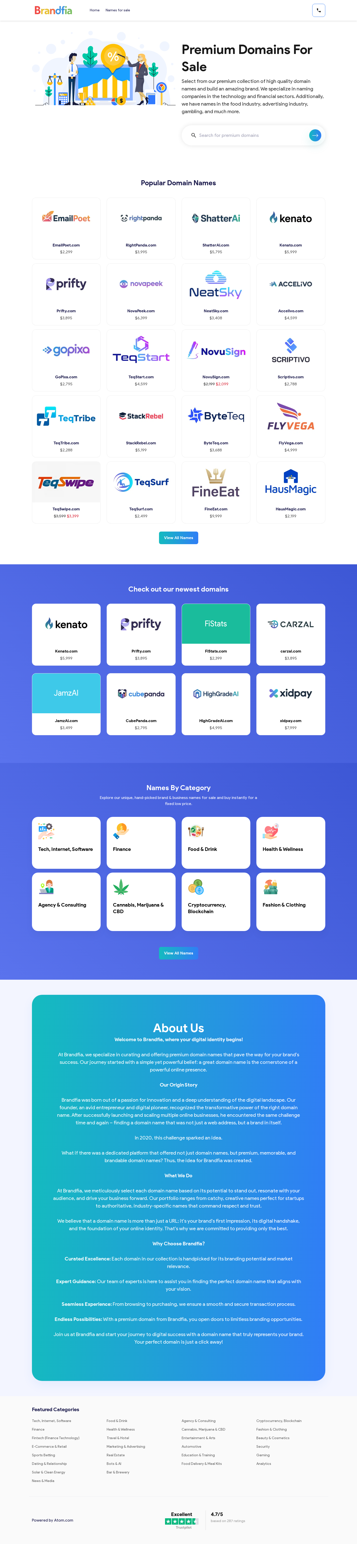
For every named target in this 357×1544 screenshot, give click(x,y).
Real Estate (116, 1455)
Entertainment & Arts (198, 1438)
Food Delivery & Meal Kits (202, 1464)
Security (263, 1446)
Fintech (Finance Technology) (56, 1438)
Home (95, 10)
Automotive (191, 1446)
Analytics (263, 1464)
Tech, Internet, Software (51, 1421)
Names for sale (118, 10)
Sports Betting (43, 1455)
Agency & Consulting (199, 1421)
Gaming (263, 1455)
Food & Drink (117, 1421)
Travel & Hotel (118, 1438)
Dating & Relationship (49, 1464)
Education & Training (198, 1455)
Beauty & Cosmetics (273, 1438)
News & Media (43, 1481)
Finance (38, 1429)
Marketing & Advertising (126, 1446)
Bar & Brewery (118, 1472)
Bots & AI (114, 1464)
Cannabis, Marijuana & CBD (203, 1429)
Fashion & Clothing (271, 1429)
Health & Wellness (121, 1429)
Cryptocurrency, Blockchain (279, 1421)
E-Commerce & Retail (49, 1446)
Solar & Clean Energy (48, 1472)
